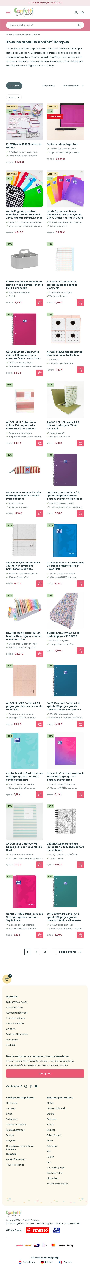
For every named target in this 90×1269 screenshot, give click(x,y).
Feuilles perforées (15, 1130)
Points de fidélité (15, 1023)
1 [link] (27, 951)
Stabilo (50, 1103)
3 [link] (45, 951)
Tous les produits (15, 1164)
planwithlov (53, 1178)
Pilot (49, 1151)
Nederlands (26, 1262)
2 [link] (36, 951)
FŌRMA (50, 1156)
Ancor (50, 1140)
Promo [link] (12, 97)
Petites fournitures (16, 1159)
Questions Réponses (17, 1012)
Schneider (52, 1146)
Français (65, 1262)
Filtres (16, 85)
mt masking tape (56, 1167)
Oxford (50, 1113)
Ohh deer (52, 1119)
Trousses (11, 1108)
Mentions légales (45, 1223)
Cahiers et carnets (16, 1124)
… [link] (53, 951)
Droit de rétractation (17, 1034)
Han (49, 1162)
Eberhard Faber (55, 1173)
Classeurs (11, 1154)
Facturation (12, 1039)
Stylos (9, 1113)
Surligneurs (12, 1119)
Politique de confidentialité (68, 1223)
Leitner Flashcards (56, 1108)
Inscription (45, 1073)
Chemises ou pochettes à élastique (20, 1148)
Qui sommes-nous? (16, 1002)
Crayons (10, 1140)
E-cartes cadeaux (15, 1018)
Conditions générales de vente (20, 1223)
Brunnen (51, 1130)
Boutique (11, 1045)
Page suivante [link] (68, 951)
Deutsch (46, 1262)
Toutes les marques (57, 1183)
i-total (50, 1124)
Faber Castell (54, 1135)
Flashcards (11, 1103)
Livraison (10, 1028)
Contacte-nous (14, 1007)
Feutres (10, 1135)
